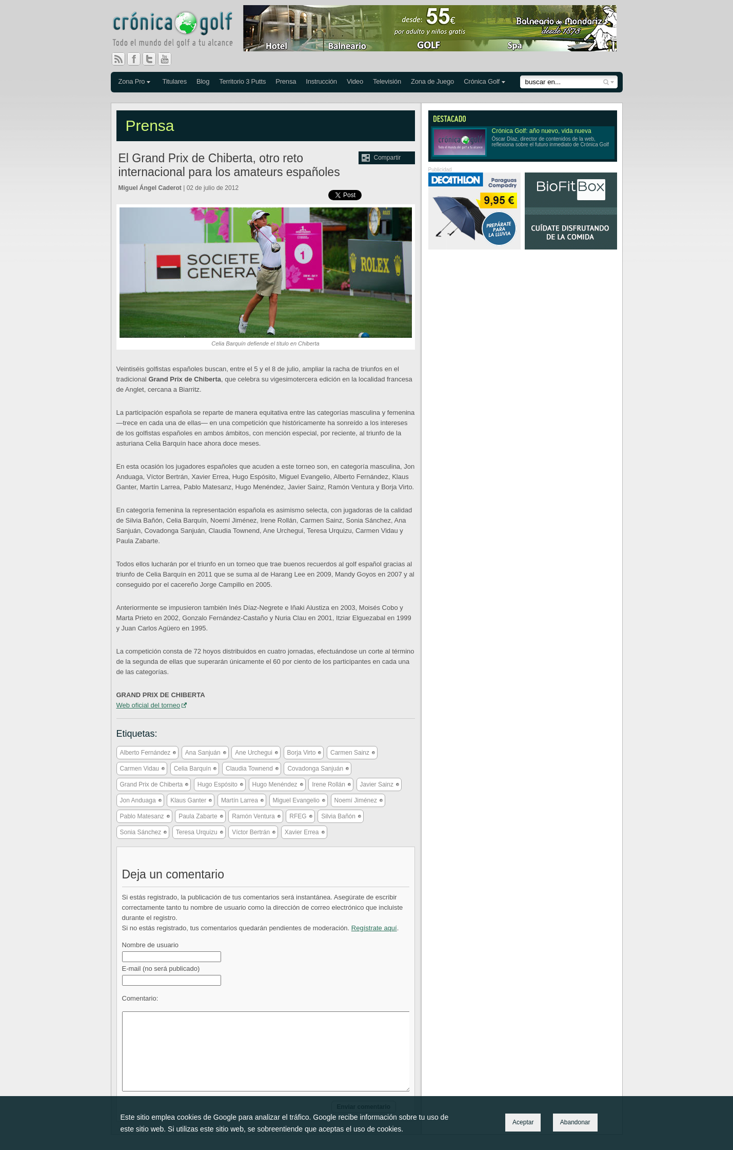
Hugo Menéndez (275, 784)
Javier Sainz (376, 784)
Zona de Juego (432, 81)
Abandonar (575, 1122)
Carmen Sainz (349, 752)
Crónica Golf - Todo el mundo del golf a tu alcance (180, 31)
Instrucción (321, 81)
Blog (202, 81)
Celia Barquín (192, 768)
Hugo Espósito (217, 784)
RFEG (297, 816)
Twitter (153, 59)
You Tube (169, 59)
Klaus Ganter (188, 800)
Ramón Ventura (253, 816)
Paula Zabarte (198, 816)
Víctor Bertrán (251, 832)
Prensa (285, 81)
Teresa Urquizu (196, 832)
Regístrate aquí (374, 928)
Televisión (387, 81)
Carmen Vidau (140, 768)
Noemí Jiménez (355, 800)
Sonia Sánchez (141, 832)
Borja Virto (301, 752)
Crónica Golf (482, 81)
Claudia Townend (249, 768)
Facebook (138, 59)
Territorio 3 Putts (242, 81)
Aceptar (522, 1122)
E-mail (161, 968)
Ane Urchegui (253, 752)
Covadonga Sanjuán (315, 768)
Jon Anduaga (138, 800)
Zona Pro (131, 81)
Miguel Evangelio (296, 800)
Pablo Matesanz (142, 816)
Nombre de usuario (150, 945)
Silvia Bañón (338, 816)
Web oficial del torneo (148, 705)
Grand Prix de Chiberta (151, 784)
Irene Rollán (328, 784)
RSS (118, 59)
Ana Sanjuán (203, 752)
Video (355, 81)
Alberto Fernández (145, 752)
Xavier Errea (302, 832)
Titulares (174, 81)
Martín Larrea (239, 800)
